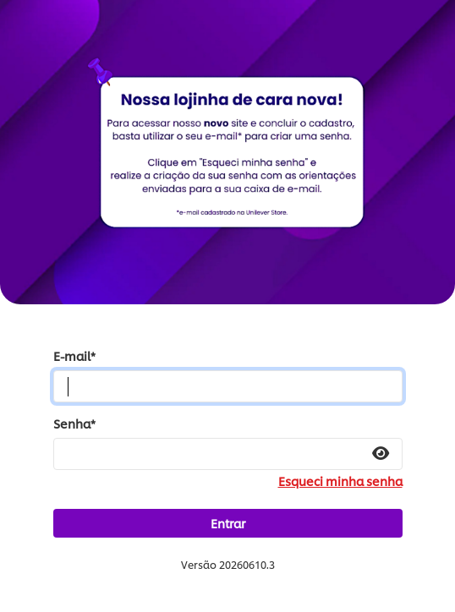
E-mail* (74, 355)
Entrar (228, 523)
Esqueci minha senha (340, 481)
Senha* (74, 423)
